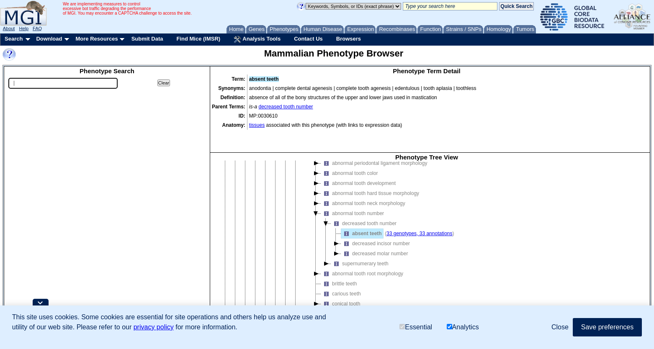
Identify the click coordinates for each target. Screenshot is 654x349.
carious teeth (341, 273)
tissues (257, 125)
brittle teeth (339, 263)
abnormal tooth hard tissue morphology (370, 173)
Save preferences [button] (607, 327)
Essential (415, 327)
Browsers (348, 39)
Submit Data (147, 39)
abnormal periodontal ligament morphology (374, 143)
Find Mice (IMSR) (198, 39)
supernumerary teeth (360, 243)
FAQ (37, 28)
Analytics (463, 327)
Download (49, 39)
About (9, 28)
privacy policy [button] (154, 327)
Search (14, 39)
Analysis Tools (257, 39)
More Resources (96, 39)
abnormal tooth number (352, 193)
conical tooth (340, 283)
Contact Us (308, 39)
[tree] (426, 231)
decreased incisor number (375, 223)
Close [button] (560, 327)
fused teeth (339, 293)
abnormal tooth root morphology (362, 253)
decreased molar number (374, 233)
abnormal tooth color (349, 153)
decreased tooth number (286, 107)
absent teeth (361, 213)
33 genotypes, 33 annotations (419, 213)
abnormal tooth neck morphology (363, 183)
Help (23, 28)
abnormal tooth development (358, 163)
